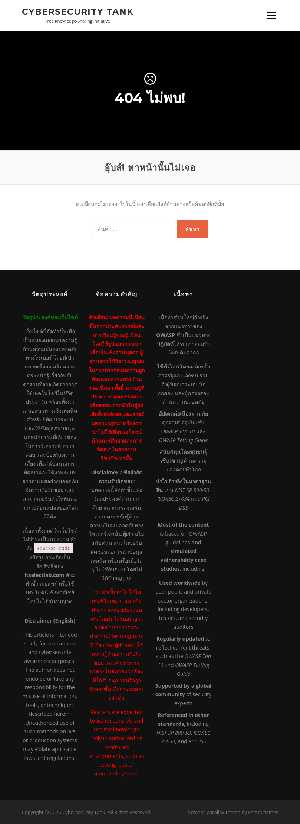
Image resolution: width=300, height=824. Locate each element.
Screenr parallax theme (214, 812)
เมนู (272, 15)
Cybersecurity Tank (77, 12)
